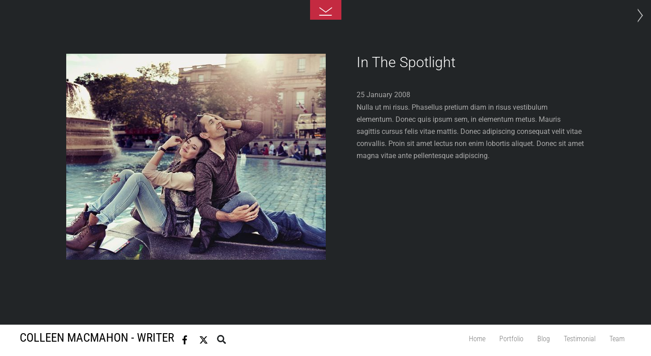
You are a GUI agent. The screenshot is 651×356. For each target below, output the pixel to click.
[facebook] (185, 338)
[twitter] (203, 338)
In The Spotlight (406, 62)
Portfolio (511, 339)
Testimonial (580, 339)
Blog (543, 339)
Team (617, 339)
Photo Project (637, 15)
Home (477, 339)
